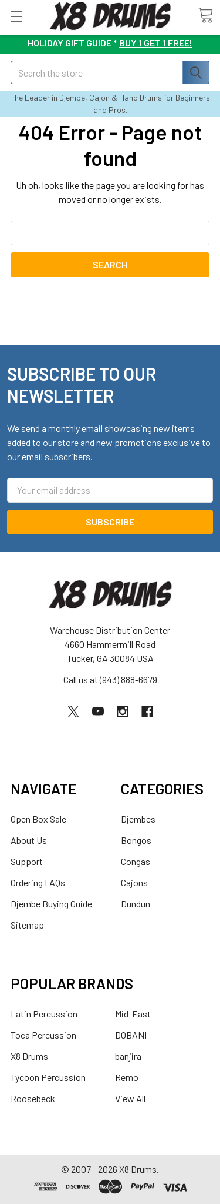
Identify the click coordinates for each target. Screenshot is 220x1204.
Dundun (135, 903)
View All (130, 1098)
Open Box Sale (38, 818)
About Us (29, 840)
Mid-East (133, 1013)
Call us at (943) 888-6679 (110, 679)
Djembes (138, 818)
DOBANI (131, 1034)
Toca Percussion (43, 1034)
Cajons (134, 882)
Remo (126, 1077)
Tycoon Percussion (48, 1077)
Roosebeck (33, 1098)
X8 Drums (29, 1056)
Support (27, 861)
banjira (128, 1056)
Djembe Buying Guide (51, 903)
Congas (135, 861)
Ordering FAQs (38, 882)
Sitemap (27, 924)
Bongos (136, 840)
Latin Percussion (44, 1013)
